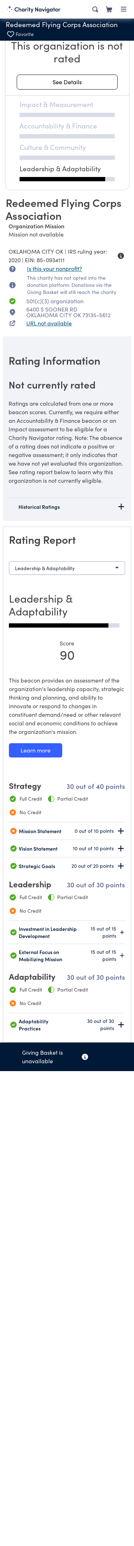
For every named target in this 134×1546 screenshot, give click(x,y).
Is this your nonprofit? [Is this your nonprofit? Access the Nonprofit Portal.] (54, 268)
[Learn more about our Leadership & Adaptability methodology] (35, 750)
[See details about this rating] (67, 82)
